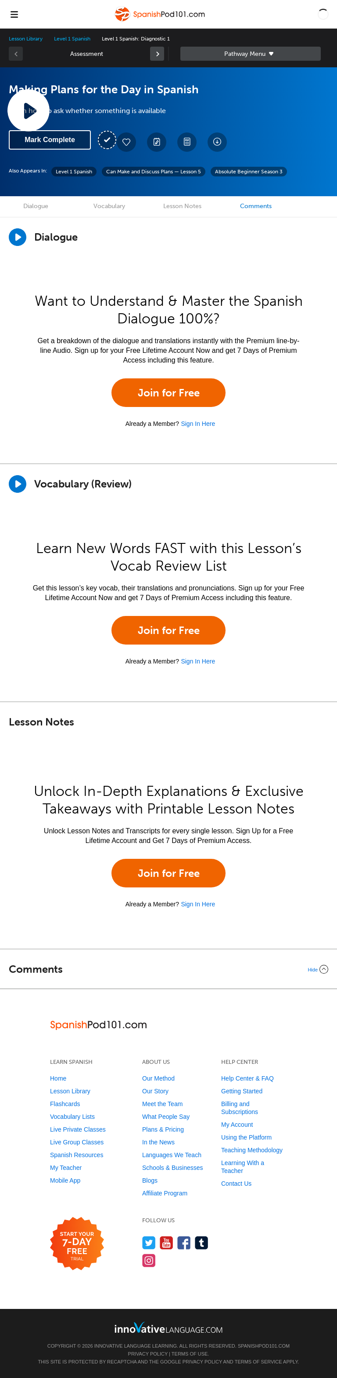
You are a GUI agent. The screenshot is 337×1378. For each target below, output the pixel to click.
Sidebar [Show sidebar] (250, 54)
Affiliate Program (164, 1193)
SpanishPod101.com (264, 1346)
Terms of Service (258, 1361)
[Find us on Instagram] (149, 1260)
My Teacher (66, 1167)
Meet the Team (162, 1103)
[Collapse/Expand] (168, 969)
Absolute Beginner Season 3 (249, 172)
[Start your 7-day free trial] (77, 1244)
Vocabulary (109, 206)
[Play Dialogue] (17, 237)
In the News (158, 1142)
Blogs (150, 1180)
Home (58, 1078)
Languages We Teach (171, 1154)
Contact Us (236, 1183)
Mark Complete (50, 139)
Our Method (158, 1078)
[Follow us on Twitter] (149, 1243)
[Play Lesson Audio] (28, 110)
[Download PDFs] (187, 142)
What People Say (166, 1116)
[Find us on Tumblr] (201, 1243)
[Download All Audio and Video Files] (217, 142)
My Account (237, 1124)
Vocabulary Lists (72, 1116)
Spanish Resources (76, 1154)
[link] (157, 54)
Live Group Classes (77, 1142)
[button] (323, 14)
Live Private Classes (78, 1129)
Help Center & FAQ (247, 1078)
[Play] (17, 484)
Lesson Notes (182, 206)
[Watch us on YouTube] (166, 1243)
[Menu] (14, 14)
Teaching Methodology (252, 1150)
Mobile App (65, 1180)
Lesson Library (26, 39)
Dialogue (35, 206)
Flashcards (65, 1103)
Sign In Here (198, 423)
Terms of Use (190, 1353)
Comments (256, 206)
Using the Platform (246, 1137)
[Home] (160, 20)
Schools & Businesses (172, 1167)
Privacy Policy (148, 1353)
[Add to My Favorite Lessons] (126, 142)
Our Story (155, 1091)
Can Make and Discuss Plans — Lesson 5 (153, 172)
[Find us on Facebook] (184, 1243)
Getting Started (241, 1091)
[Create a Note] (156, 142)
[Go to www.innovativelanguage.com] (168, 1327)
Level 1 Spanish (72, 39)
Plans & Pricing (163, 1129)
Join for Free (169, 392)
